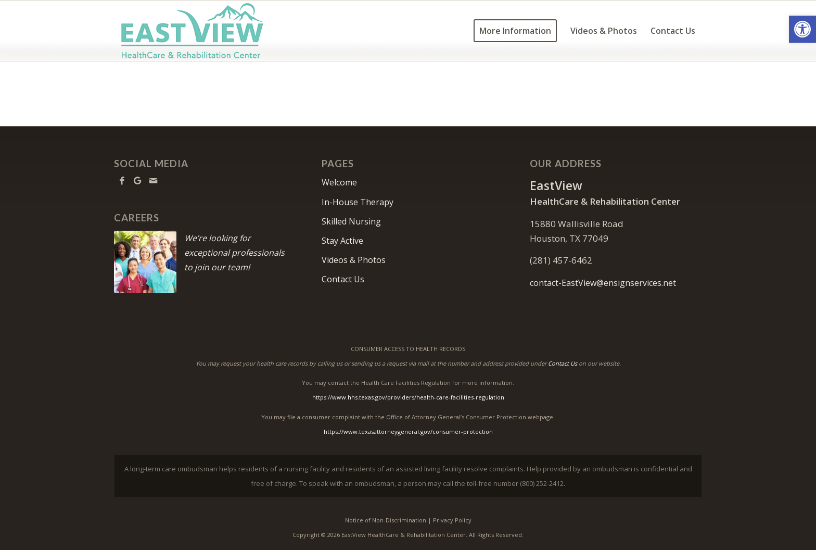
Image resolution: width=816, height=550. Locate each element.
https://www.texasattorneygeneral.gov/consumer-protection (408, 431)
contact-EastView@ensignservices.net (603, 283)
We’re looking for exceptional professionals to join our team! (234, 252)
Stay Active (342, 240)
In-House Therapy (357, 202)
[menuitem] (515, 31)
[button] (802, 29)
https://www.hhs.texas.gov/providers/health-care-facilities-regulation (408, 397)
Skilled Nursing (351, 221)
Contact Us (343, 279)
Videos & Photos (354, 260)
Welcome (339, 182)
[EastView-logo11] (208, 31)
